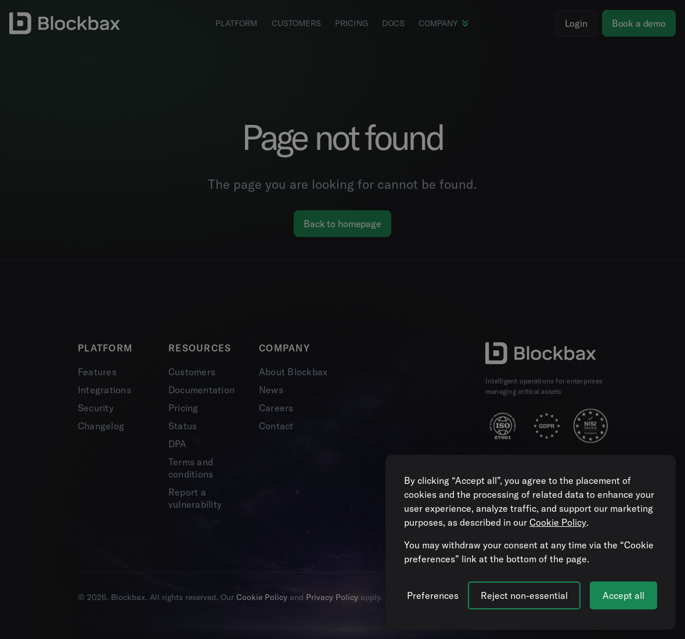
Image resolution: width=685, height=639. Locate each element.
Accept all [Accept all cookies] (623, 595)
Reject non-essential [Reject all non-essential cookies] (524, 595)
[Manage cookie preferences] (433, 595)
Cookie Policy (557, 522)
